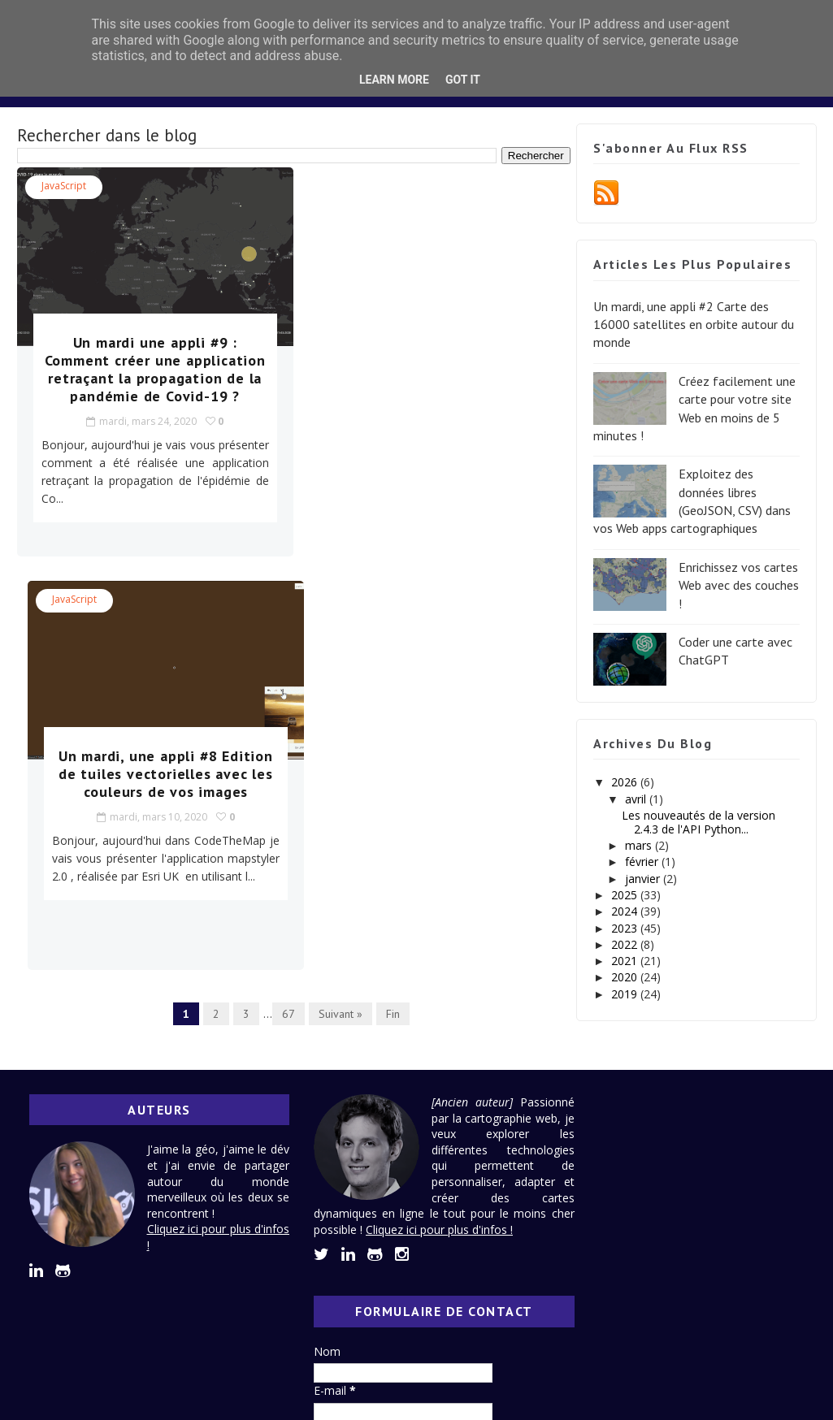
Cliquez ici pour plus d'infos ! (444, 1245)
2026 (625, 782)
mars (640, 845)
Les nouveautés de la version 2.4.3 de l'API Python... (698, 822)
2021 (625, 960)
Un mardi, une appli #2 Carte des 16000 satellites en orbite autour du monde (693, 324)
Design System (381, 127)
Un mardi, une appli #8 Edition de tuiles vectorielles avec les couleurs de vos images (430, 369)
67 (283, 600)
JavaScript (63, 186)
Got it (462, 79)
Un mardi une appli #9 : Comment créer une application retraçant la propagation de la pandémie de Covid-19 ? (147, 378)
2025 (625, 895)
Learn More (394, 79)
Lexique (475, 127)
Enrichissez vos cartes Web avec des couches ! (739, 585)
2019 (625, 994)
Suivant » (336, 600)
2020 (625, 977)
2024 (625, 911)
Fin (388, 600)
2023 (625, 928)
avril (637, 799)
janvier (644, 878)
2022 (625, 944)
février (643, 861)
